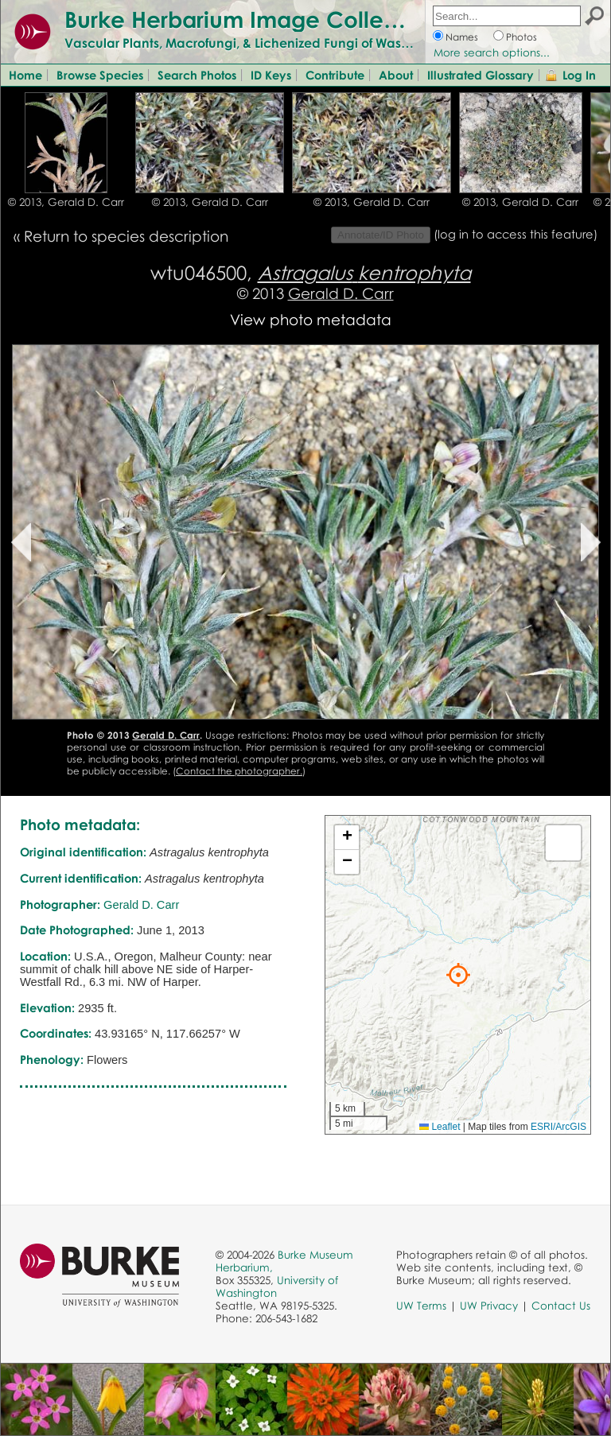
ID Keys (271, 75)
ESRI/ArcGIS (558, 1126)
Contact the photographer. (239, 771)
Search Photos (197, 75)
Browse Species (99, 75)
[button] (458, 975)
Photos (521, 37)
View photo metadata (310, 319)
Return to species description (126, 236)
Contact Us (560, 1305)
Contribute (335, 75)
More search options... (492, 52)
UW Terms (421, 1305)
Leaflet (439, 1126)
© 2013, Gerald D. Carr (66, 202)
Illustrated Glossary (480, 75)
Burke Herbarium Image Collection (251, 19)
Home (25, 75)
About (396, 75)
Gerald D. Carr (341, 293)
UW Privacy (489, 1305)
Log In (579, 75)
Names (462, 37)
